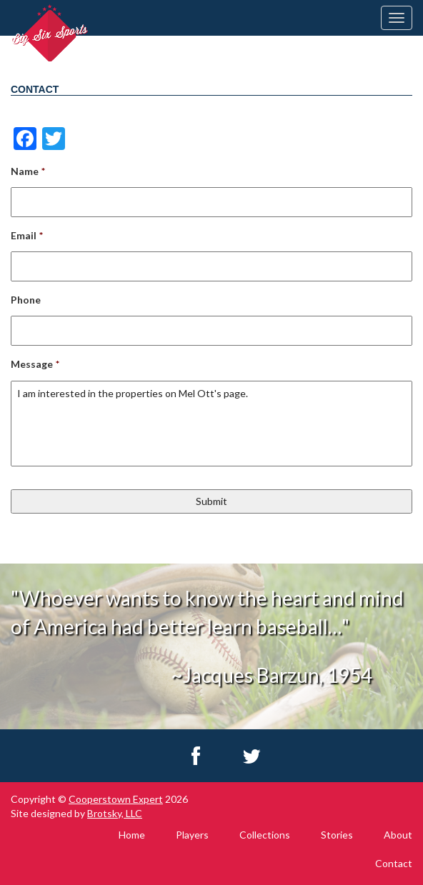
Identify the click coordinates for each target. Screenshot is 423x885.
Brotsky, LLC (114, 813)
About (398, 835)
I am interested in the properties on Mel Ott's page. (211, 423)
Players (192, 835)
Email (27, 235)
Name (28, 171)
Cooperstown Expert (116, 799)
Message (35, 364)
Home (132, 835)
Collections (264, 835)
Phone (26, 300)
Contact (393, 863)
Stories (337, 835)
